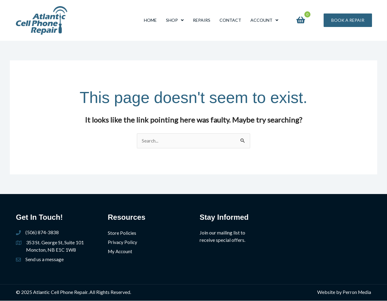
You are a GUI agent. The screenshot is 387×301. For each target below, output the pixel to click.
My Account (121, 251)
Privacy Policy (123, 242)
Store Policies (122, 233)
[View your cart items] (300, 20)
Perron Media (356, 292)
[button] (348, 20)
